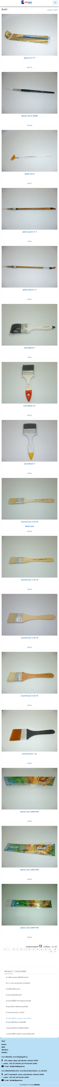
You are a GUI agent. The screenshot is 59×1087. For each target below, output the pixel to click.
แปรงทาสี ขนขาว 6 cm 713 (29, 696)
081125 (29, 589)
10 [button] (21, 949)
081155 (29, 879)
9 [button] (17, 949)
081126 (29, 647)
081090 (29, 125)
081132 (29, 763)
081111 (30, 241)
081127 (29, 705)
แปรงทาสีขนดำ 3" (29, 463)
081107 (29, 183)
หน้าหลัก (50, 10)
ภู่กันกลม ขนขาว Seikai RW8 (29, 869)
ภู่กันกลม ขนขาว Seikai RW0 (29, 811)
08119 (29, 357)
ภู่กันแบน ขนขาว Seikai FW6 (29, 927)
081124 (29, 531)
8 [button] (13, 949)
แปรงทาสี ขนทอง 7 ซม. (29, 754)
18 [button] (55, 949)
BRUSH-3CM (29, 526)
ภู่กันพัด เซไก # (29, 174)
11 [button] (25, 949)
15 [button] (41, 949)
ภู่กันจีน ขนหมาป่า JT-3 (29, 232)
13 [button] (33, 949)
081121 (29, 473)
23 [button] (51, 951)
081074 (29, 67)
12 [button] (29, 949)
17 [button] (49, 949)
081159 (29, 937)
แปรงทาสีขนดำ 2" (29, 347)
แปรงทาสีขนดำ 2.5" (29, 405)
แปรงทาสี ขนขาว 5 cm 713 (29, 638)
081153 (29, 821)
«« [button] (5, 949)
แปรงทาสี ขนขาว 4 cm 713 (29, 579)
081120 (29, 415)
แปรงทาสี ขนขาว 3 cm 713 (29, 521)
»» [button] (55, 951)
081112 (29, 299)
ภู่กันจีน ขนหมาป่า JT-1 (29, 289)
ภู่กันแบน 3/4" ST (29, 58)
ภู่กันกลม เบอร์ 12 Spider (29, 116)
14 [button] (37, 949)
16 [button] (45, 949)
